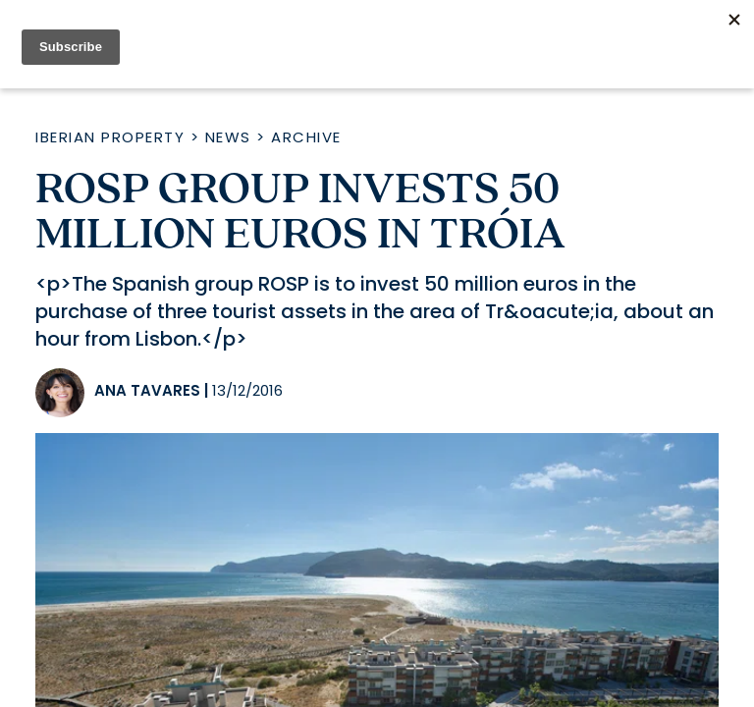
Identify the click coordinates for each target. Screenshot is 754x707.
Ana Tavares (147, 390)
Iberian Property (110, 137)
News (228, 137)
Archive (306, 137)
